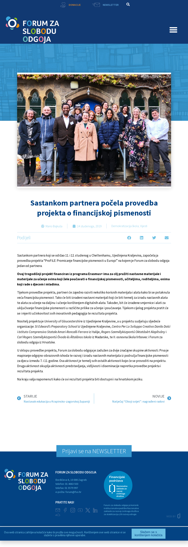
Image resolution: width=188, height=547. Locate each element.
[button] (128, 4)
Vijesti (143, 226)
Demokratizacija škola (125, 226)
